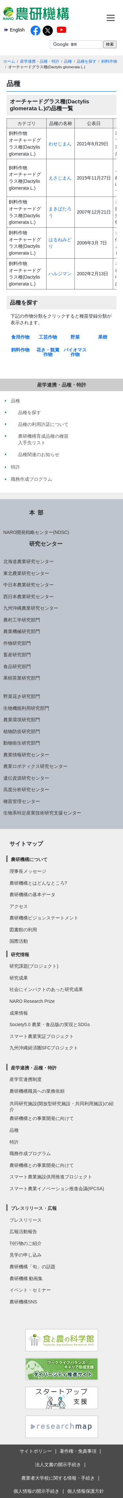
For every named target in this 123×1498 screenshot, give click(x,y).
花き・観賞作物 (47, 352)
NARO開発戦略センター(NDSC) (36, 532)
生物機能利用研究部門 (26, 708)
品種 (68, 61)
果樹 (102, 337)
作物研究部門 (17, 643)
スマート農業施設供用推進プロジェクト (51, 1176)
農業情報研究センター (26, 754)
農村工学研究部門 (21, 619)
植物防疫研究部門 (21, 731)
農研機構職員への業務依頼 (37, 1091)
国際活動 (19, 941)
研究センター (46, 543)
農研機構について (29, 859)
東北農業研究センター (26, 573)
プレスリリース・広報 (34, 1208)
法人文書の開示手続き (58, 1464)
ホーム (9, 61)
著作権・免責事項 (78, 1451)
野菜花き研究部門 (21, 696)
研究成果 (19, 978)
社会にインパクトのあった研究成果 (46, 989)
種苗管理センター (21, 801)
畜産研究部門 (17, 654)
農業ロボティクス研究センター (35, 766)
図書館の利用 (23, 929)
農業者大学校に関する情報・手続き (58, 1478)
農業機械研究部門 (21, 631)
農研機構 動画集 (26, 1278)
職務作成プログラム (30, 1153)
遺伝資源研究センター (26, 778)
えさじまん (60, 177)
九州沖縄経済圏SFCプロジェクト (44, 1047)
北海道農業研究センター (28, 561)
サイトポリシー (36, 1451)
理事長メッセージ (28, 871)
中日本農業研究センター (28, 584)
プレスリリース (26, 1220)
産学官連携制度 (26, 1079)
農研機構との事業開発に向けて (42, 1118)
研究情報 (20, 954)
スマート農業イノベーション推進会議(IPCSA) (57, 1188)
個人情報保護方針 (85, 1491)
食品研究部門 (17, 666)
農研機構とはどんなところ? (38, 883)
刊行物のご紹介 (26, 1243)
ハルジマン (60, 273)
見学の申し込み (26, 1254)
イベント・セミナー (30, 1290)
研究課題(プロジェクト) (34, 966)
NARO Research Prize (32, 1001)
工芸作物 (48, 337)
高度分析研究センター (26, 789)
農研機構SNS (23, 1301)
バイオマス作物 (75, 352)
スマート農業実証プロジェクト (42, 1036)
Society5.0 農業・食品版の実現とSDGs (50, 1024)
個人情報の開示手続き (36, 1491)
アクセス (19, 906)
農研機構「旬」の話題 (32, 1266)
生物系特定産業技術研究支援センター (42, 812)
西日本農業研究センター (28, 596)
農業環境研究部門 (21, 719)
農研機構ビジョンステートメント (44, 917)
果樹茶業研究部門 (21, 678)
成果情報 (19, 1013)
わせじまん (60, 143)
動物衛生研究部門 (21, 743)
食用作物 (20, 337)
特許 (14, 1142)
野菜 (75, 337)
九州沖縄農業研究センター (30, 608)
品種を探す (86, 61)
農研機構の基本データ (32, 894)
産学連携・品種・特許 (39, 61)
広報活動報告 (23, 1231)
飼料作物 (109, 61)
